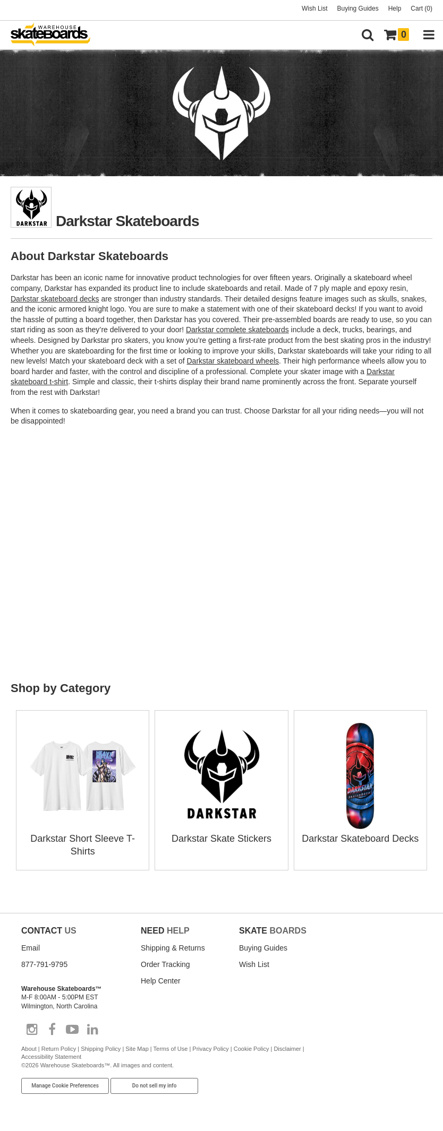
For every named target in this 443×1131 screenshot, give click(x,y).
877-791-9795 (44, 964)
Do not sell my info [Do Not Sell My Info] (154, 1086)
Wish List (315, 8)
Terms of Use (171, 1049)
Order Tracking (165, 964)
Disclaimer (287, 1049)
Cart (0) (421, 8)
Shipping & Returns (173, 948)
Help (395, 8)
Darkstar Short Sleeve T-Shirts (83, 839)
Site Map (136, 1049)
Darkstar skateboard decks (55, 299)
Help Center (161, 981)
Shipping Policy (101, 1049)
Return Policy (58, 1049)
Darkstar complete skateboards (237, 329)
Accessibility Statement (51, 1057)
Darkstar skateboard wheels (233, 361)
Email (30, 948)
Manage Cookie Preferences (65, 1086)
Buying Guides (358, 8)
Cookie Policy (251, 1049)
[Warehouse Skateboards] (56, 35)
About (29, 1049)
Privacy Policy (210, 1049)
